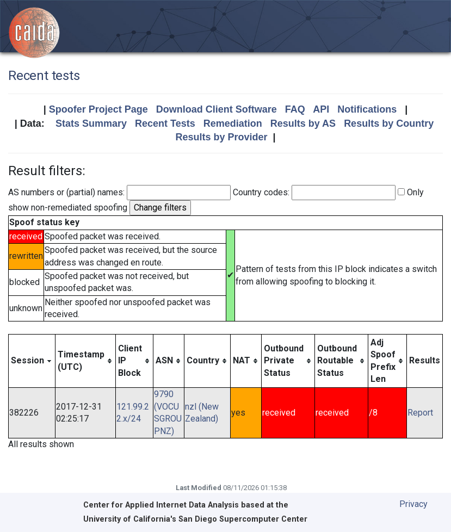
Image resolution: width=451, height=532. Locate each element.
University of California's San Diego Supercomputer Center (195, 519)
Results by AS (303, 123)
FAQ (295, 109)
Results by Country (389, 123)
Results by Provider (221, 137)
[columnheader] (32, 361)
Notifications (367, 109)
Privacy (413, 504)
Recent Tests (165, 123)
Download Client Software (216, 109)
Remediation (232, 123)
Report (420, 412)
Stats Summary (91, 123)
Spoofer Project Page (98, 109)
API (321, 109)
